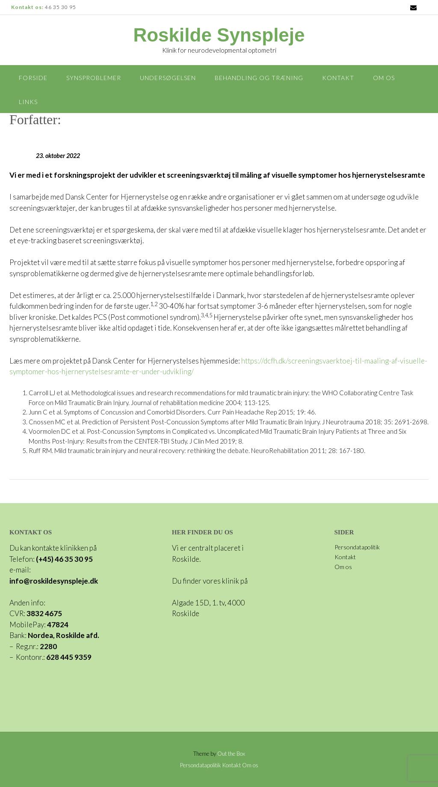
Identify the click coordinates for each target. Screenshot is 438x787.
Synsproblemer (93, 77)
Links (28, 101)
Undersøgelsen (168, 77)
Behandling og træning (259, 77)
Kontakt (338, 77)
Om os (384, 77)
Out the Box (231, 753)
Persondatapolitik (357, 547)
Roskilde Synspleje (219, 35)
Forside (33, 77)
